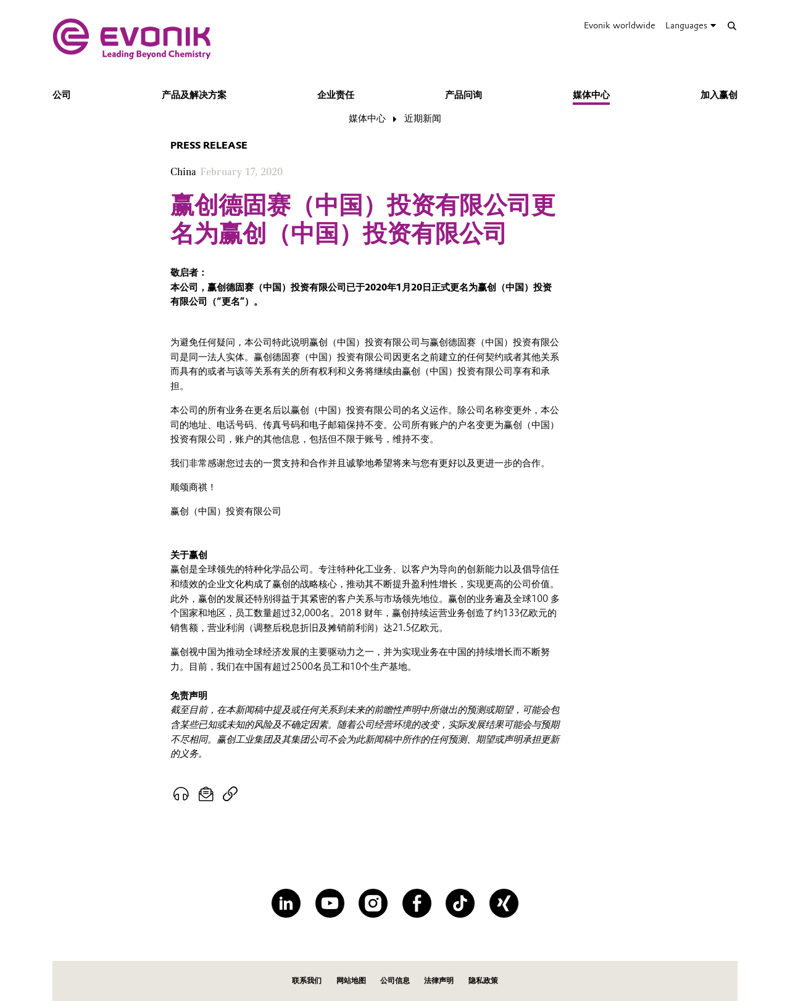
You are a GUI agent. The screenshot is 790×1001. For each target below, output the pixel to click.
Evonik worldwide (619, 25)
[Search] (732, 25)
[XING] (503, 903)
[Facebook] (416, 903)
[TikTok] (460, 903)
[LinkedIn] (286, 903)
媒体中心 (591, 95)
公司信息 (395, 980)
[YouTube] (329, 903)
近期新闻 (422, 118)
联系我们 (307, 980)
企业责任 (335, 95)
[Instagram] (373, 903)
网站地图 (351, 980)
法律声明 (439, 980)
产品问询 (463, 95)
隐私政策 (483, 980)
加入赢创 (719, 95)
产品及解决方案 (194, 95)
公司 (61, 95)
